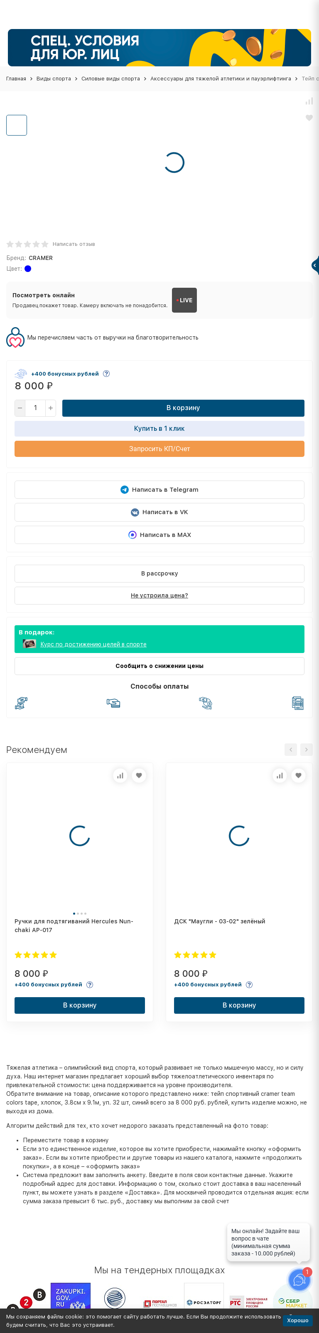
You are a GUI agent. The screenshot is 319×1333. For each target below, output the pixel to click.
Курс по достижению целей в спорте (93, 644)
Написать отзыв (74, 244)
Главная (16, 78)
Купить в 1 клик (159, 428)
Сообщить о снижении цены (159, 666)
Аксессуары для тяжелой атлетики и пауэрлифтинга (220, 78)
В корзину (183, 408)
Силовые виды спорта (110, 78)
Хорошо (298, 1320)
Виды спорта (54, 78)
